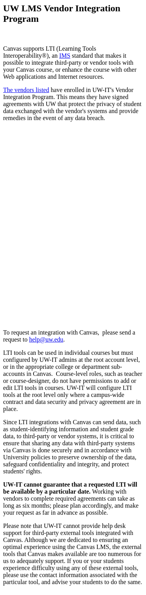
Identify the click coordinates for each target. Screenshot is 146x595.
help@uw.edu (46, 339)
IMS (64, 55)
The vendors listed (26, 90)
